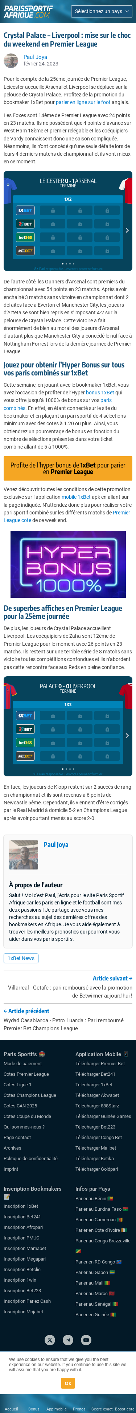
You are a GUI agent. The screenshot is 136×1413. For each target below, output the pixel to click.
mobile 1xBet (76, 497)
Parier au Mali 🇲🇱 (92, 1283)
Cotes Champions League (30, 1095)
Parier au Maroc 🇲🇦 (95, 1293)
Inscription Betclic (22, 1269)
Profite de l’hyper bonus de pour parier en (68, 468)
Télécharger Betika (94, 1158)
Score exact (102, 1409)
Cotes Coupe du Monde (27, 1116)
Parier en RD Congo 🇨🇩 (98, 1262)
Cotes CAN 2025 (20, 1105)
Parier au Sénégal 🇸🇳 (96, 1304)
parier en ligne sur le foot (83, 102)
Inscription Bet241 (22, 1216)
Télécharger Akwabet (97, 1095)
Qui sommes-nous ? (24, 1127)
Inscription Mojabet (23, 1311)
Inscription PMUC (21, 1238)
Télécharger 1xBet (93, 1084)
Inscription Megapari (25, 1259)
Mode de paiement (23, 1063)
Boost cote (125, 1409)
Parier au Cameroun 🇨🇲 (99, 1219)
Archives (12, 1148)
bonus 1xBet (100, 392)
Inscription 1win (20, 1280)
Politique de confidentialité (31, 1158)
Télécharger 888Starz (97, 1105)
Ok (68, 1383)
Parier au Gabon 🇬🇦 (95, 1272)
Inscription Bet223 (22, 1290)
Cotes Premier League (26, 1074)
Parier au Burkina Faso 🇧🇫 (101, 1209)
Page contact (17, 1137)
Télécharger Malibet (95, 1148)
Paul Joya (56, 844)
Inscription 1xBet (21, 1206)
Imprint (11, 1169)
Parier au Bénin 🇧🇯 (94, 1198)
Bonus (34, 1409)
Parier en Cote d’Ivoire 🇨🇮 (101, 1230)
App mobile (56, 1409)
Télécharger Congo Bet (98, 1137)
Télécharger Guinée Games (103, 1116)
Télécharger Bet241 (95, 1074)
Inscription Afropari (23, 1227)
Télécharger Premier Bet (100, 1063)
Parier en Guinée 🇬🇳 (95, 1314)
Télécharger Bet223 (95, 1127)
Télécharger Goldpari (96, 1169)
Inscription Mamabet (25, 1248)
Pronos (79, 1409)
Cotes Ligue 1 (18, 1084)
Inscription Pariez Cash (27, 1301)
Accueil (11, 1409)
